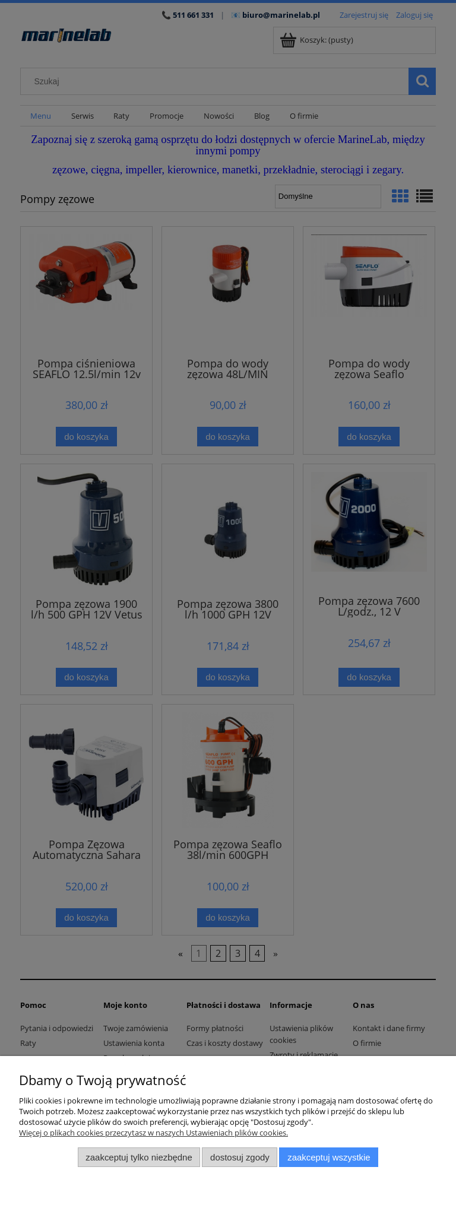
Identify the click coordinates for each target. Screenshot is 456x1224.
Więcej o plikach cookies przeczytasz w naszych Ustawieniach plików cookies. (153, 1132)
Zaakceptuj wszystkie (328, 1157)
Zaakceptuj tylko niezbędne (139, 1157)
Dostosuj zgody (240, 1157)
